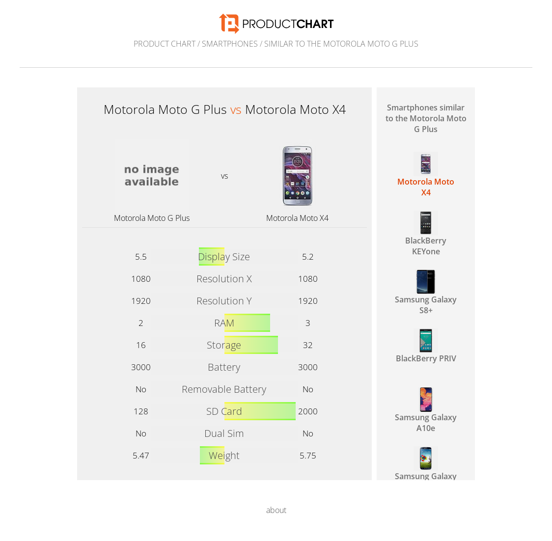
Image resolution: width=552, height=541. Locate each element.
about (276, 510)
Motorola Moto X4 (297, 218)
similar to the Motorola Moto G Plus (341, 43)
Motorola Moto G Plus (152, 218)
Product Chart (164, 43)
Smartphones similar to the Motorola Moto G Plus (426, 118)
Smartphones (230, 43)
